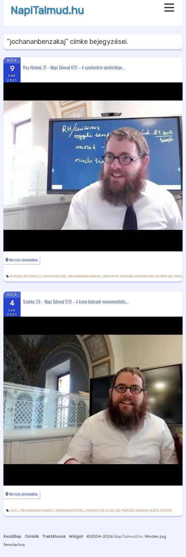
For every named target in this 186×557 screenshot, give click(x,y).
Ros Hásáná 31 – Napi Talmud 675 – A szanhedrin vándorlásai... (74, 67)
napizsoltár (144, 276)
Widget (76, 536)
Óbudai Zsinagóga (23, 260)
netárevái (164, 276)
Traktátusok (54, 536)
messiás (126, 276)
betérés (31, 276)
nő (118, 510)
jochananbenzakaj (84, 276)
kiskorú (92, 510)
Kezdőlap (12, 536)
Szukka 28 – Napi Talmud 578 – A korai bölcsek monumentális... (76, 301)
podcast (128, 510)
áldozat (16, 276)
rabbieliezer (147, 510)
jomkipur (111, 276)
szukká (166, 510)
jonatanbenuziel (69, 510)
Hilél (14, 510)
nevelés (107, 510)
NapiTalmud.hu (47, 10)
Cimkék (32, 536)
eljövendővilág (52, 276)
